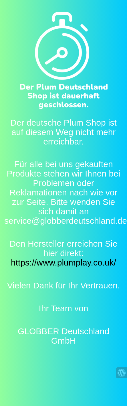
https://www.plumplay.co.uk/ (63, 262)
